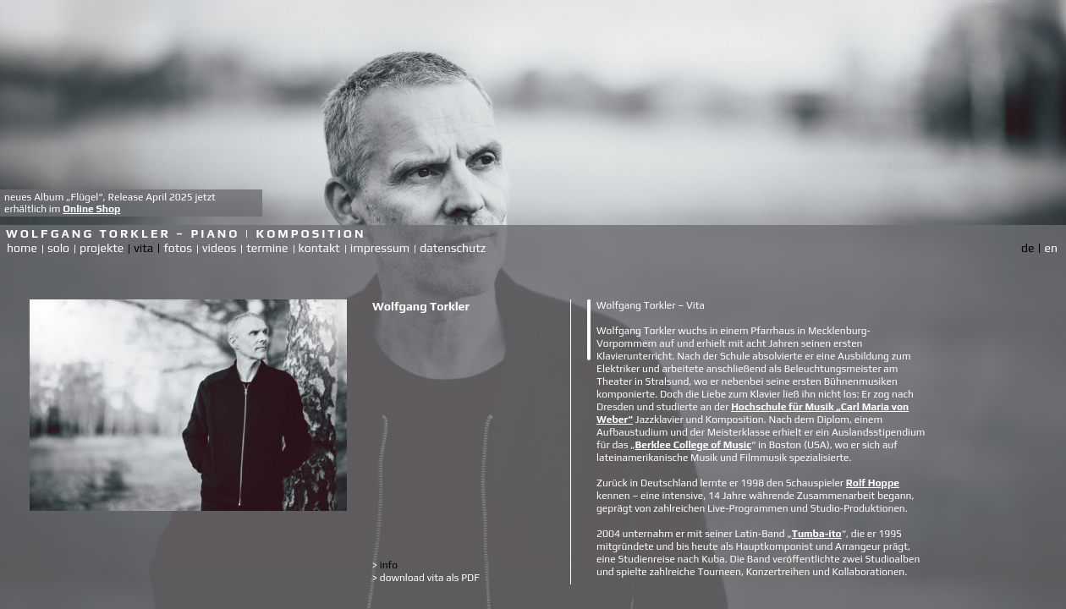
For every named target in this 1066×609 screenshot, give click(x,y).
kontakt (319, 248)
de (1027, 248)
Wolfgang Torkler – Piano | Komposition (186, 233)
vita (143, 248)
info (385, 565)
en (1051, 248)
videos (219, 248)
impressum (379, 248)
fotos (177, 248)
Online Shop (91, 209)
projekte (102, 248)
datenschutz (453, 248)
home (22, 248)
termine (267, 248)
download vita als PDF (426, 578)
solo (58, 248)
